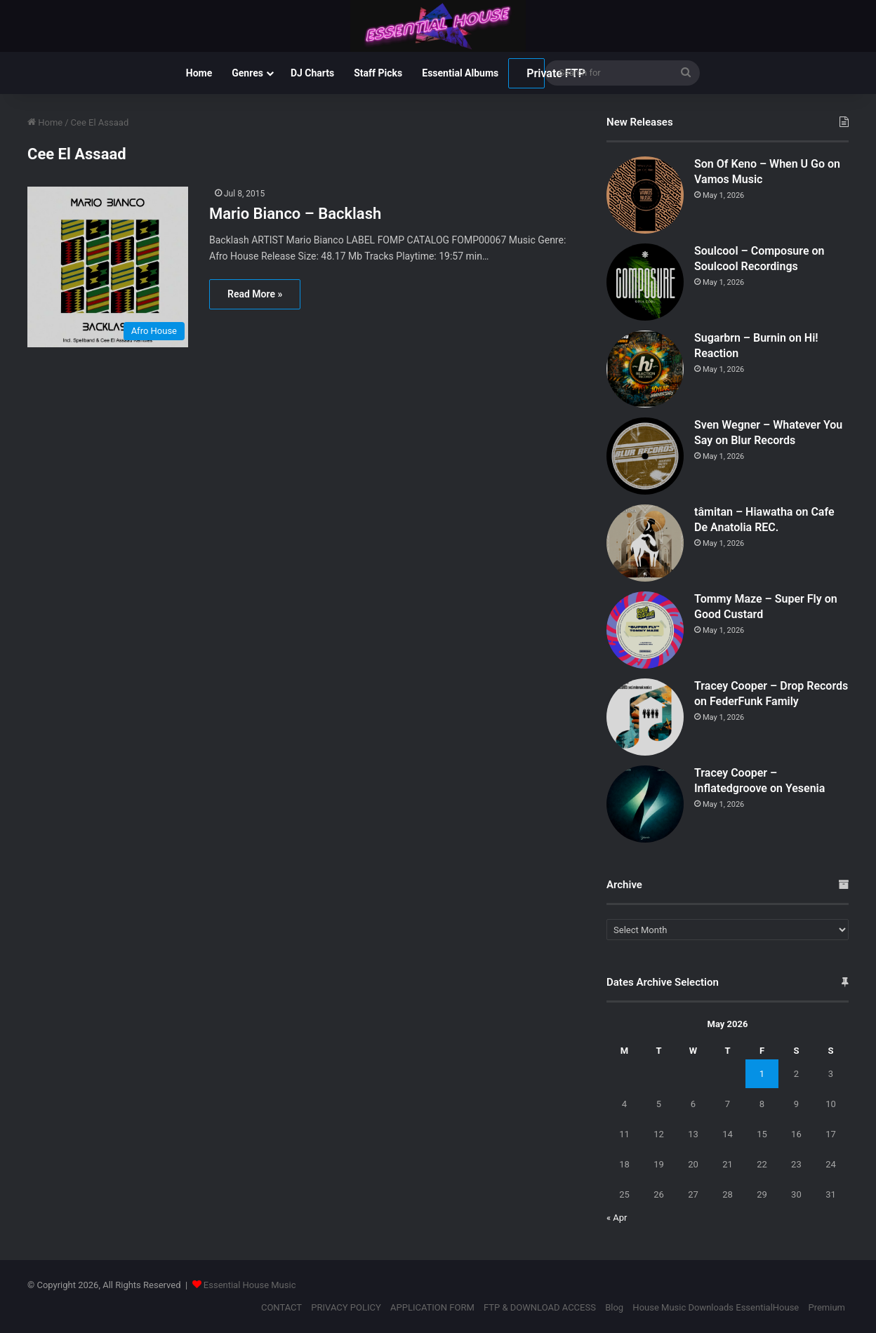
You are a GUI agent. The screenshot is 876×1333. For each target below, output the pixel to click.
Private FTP (535, 73)
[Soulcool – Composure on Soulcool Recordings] (645, 282)
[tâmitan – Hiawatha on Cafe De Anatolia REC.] (645, 543)
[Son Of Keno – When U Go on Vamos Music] (645, 195)
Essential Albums (460, 73)
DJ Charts (312, 73)
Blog (614, 1307)
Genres (247, 73)
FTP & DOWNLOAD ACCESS (540, 1307)
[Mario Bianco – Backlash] (109, 267)
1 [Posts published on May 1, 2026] (761, 1074)
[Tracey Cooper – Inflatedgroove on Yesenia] (645, 804)
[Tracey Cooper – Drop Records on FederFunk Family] (645, 717)
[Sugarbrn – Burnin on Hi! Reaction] (645, 369)
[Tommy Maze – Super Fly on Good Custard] (645, 630)
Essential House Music (250, 1285)
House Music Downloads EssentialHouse (715, 1307)
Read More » (254, 294)
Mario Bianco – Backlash (295, 213)
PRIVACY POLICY (345, 1307)
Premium (826, 1307)
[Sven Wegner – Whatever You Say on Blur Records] (645, 456)
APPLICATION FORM (432, 1307)
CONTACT (281, 1307)
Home (199, 73)
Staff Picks (378, 73)
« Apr (617, 1217)
